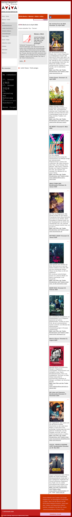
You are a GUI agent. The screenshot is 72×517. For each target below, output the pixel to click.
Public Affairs (5, 36)
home (26, 515)
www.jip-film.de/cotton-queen (57, 122)
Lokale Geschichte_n (7, 28)
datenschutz (21, 515)
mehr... (22, 61)
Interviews (4, 49)
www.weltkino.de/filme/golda (57, 491)
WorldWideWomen (7, 25)
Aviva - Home (5, 16)
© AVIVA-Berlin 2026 (8, 511)
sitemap (9, 515)
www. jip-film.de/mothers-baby (58, 283)
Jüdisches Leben (6, 43)
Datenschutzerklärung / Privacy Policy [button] (53, 509)
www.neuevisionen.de (55, 73)
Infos (3, 23)
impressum (15, 515)
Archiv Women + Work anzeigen (29, 68)
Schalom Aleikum (6, 31)
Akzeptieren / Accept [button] (55, 514)
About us (4, 53)
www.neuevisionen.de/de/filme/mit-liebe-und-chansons (59, 439)
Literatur (4, 46)
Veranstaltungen (6, 33)
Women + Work (6, 19)
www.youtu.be (60, 492)
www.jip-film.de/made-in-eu (57, 334)
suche (5, 515)
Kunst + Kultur (5, 39)
